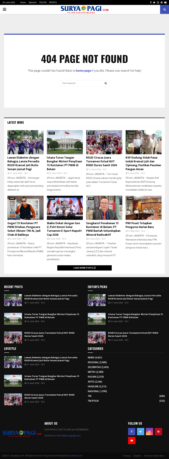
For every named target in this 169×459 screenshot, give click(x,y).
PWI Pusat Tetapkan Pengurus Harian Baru (140, 225)
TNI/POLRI (93, 401)
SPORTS (53, 2)
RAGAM (92, 376)
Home (23, 2)
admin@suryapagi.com (69, 435)
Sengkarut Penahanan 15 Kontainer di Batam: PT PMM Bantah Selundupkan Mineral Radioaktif (103, 229)
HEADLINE (132, 133)
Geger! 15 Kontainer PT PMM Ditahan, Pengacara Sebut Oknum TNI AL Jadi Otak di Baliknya (24, 229)
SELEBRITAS (94, 367)
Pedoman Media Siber (154, 456)
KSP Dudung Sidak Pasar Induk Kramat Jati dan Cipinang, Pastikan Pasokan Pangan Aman (143, 163)
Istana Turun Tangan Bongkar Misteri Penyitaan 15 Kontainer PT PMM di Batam (64, 163)
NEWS (12, 133)
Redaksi (137, 456)
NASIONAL (93, 391)
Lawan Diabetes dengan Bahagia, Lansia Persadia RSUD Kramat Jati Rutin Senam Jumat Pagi (23, 163)
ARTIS (91, 381)
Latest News (15, 122)
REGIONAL (93, 362)
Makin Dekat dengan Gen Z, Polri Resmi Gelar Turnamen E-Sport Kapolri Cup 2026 (64, 229)
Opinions (33, 2)
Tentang (126, 456)
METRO (92, 372)
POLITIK (42, 2)
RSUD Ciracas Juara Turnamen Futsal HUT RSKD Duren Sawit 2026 (101, 161)
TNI (89, 396)
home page (83, 70)
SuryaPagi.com (75, 456)
